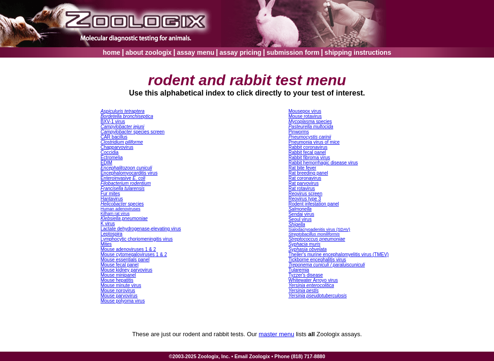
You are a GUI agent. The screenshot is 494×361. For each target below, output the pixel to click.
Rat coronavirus (304, 178)
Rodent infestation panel (313, 203)
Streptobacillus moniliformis (314, 234)
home (111, 52)
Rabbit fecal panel (307, 152)
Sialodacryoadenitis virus (319, 229)
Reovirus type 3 (304, 198)
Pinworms (298, 131)
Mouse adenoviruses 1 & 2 (128, 249)
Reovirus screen (305, 193)
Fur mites (110, 193)
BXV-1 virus (113, 121)
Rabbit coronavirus (307, 147)
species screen (133, 131)
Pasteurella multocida (310, 126)
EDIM (106, 162)
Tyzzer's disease (305, 275)
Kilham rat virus (115, 213)
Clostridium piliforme (122, 142)
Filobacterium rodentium (126, 183)
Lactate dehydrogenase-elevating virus (141, 228)
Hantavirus (112, 198)
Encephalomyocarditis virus (129, 173)
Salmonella (299, 209)
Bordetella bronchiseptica (127, 116)
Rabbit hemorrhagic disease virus (323, 162)
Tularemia (298, 270)
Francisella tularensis (123, 188)
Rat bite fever (302, 167)
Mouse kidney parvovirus (127, 270)
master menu (276, 334)
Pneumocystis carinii (309, 137)
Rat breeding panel (308, 173)
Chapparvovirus (117, 147)
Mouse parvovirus (119, 295)
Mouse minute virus (121, 285)
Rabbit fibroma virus (309, 157)
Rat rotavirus (301, 188)
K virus (108, 223)
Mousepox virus (304, 111)
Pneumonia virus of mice (314, 142)
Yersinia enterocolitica (311, 285)
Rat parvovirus (303, 183)
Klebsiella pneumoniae (124, 218)
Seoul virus (299, 219)
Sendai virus (301, 214)
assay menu (195, 52)
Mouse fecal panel (120, 264)
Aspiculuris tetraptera (123, 111)
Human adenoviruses (120, 208)
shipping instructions (357, 52)
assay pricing (241, 52)
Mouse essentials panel (125, 259)
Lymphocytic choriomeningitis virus (137, 239)
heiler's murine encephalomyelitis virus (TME (338, 254)
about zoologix (148, 52)
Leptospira (112, 233)
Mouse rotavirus (305, 116)
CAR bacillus (114, 137)
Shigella (296, 224)
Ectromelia (112, 157)
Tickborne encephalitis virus (317, 259)
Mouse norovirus (118, 290)
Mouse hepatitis (117, 280)
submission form (292, 52)
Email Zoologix (252, 356)
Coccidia (109, 152)
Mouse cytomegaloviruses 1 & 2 (134, 254)
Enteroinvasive (123, 178)
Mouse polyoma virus (123, 300)
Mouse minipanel (118, 275)
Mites (106, 244)
